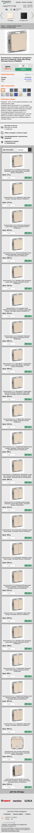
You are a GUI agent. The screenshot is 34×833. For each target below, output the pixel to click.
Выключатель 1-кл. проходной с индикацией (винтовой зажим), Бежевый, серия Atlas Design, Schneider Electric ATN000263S (17, 393)
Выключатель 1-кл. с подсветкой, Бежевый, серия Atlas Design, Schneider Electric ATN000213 (17, 420)
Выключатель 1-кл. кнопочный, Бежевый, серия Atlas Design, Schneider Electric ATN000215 (17, 226)
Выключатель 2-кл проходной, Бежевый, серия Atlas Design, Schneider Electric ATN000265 (17, 558)
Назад (3, 26)
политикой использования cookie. (10, 831)
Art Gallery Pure (24, 20)
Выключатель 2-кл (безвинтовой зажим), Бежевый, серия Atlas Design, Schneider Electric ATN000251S (17, 503)
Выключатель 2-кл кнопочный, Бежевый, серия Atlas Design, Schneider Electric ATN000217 (17, 530)
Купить (23, 69)
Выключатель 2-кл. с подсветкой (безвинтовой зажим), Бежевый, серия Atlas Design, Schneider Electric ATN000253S (17, 697)
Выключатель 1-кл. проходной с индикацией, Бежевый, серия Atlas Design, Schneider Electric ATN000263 (17, 365)
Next (32, 15)
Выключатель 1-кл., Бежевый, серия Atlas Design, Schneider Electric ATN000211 (17, 198)
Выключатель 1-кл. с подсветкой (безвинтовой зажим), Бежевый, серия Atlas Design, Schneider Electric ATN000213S (17, 448)
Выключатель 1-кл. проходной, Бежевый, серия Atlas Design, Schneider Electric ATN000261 (17, 337)
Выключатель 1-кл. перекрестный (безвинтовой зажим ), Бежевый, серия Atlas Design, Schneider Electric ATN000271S (17, 310)
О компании (6, 814)
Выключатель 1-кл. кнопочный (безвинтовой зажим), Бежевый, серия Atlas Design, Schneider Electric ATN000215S (17, 254)
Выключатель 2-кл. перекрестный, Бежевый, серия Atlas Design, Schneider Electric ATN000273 (17, 642)
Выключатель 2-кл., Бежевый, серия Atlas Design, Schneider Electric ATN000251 (17, 613)
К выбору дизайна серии (13, 26)
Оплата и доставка (27, 2)
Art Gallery (10, 20)
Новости (28, 814)
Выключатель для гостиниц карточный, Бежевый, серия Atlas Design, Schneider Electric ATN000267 (17, 753)
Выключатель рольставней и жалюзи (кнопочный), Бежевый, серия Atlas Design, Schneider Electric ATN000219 (17, 780)
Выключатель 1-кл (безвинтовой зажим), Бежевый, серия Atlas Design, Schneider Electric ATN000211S (17, 171)
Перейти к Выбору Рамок (8, 27)
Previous (1, 15)
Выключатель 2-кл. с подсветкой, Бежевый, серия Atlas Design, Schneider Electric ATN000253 (17, 670)
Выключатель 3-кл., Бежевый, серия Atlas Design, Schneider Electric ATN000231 (17, 724)
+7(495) (9, 6)
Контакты (18, 2)
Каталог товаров (18, 814)
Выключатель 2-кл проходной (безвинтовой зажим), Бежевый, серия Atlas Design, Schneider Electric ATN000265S (17, 587)
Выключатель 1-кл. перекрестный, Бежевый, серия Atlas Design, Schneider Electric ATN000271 (17, 282)
